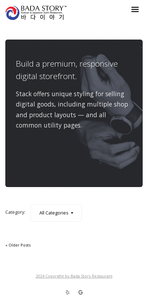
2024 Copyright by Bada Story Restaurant (74, 276)
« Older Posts (18, 245)
